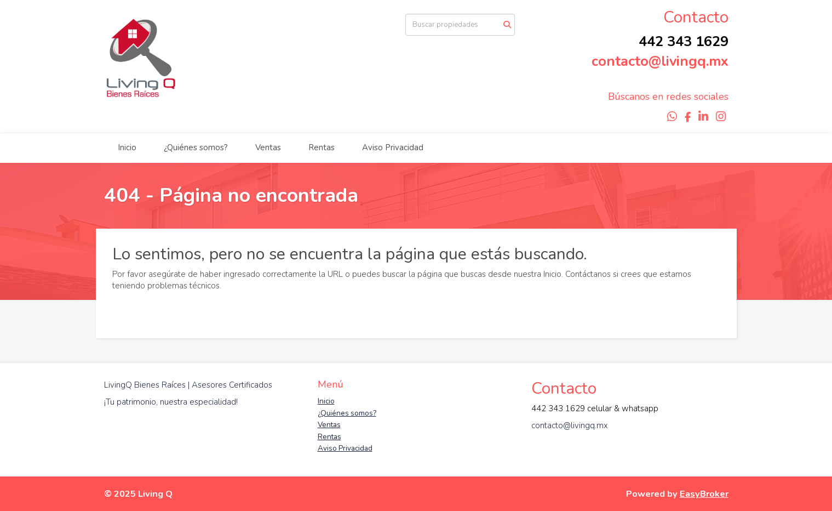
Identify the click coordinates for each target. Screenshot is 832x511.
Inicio (127, 147)
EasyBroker (704, 493)
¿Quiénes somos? (196, 147)
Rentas (321, 147)
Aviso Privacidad (392, 147)
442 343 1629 (683, 41)
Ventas (268, 147)
